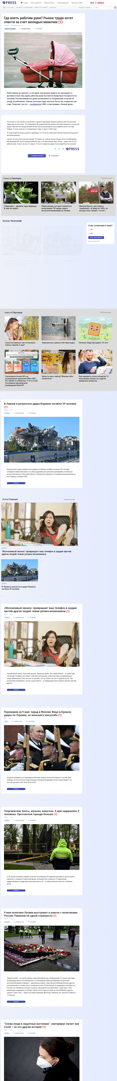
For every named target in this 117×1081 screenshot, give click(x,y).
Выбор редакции (63, 3)
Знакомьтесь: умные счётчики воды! (58, 343)
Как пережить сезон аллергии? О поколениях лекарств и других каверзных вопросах (93, 378)
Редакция (81, 7)
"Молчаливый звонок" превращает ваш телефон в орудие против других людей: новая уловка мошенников (21, 263)
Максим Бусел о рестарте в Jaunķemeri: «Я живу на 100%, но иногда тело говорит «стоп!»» (93, 208)
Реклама (87, 7)
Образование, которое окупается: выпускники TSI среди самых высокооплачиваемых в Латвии (57, 208)
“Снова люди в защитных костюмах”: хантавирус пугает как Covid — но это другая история (41, 1025)
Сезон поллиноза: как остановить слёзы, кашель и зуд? (20, 344)
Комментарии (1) (37, 156)
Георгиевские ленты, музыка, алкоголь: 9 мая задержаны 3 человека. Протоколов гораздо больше (41, 813)
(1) (60, 22)
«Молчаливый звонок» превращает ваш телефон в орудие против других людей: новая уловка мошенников (40, 609)
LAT (4, 7)
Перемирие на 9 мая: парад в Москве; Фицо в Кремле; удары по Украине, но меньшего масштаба (37, 713)
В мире (24, 3)
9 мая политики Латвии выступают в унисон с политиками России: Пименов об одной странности (40, 914)
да (91, 229)
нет (91, 233)
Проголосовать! (96, 237)
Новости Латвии (49, 3)
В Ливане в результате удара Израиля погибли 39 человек (61, 262)
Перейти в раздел (106, 178)
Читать (16, 483)
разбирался (35, 104)
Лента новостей (36, 3)
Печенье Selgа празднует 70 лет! (93, 343)
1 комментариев (24, 28)
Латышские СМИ (77, 3)
